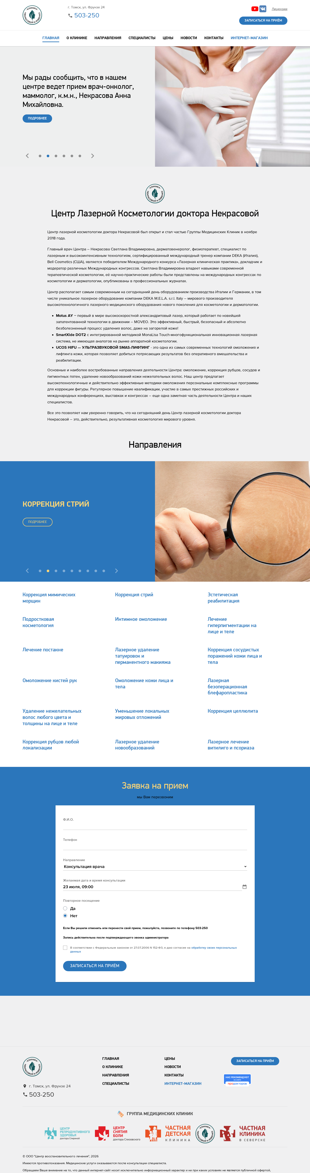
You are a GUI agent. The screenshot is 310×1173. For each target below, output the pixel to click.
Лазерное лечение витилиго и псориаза (231, 745)
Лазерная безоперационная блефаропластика (227, 687)
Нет (73, 915)
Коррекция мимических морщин (49, 598)
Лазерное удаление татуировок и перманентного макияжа (142, 656)
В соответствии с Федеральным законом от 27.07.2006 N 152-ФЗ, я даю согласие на (153, 949)
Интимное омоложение (141, 619)
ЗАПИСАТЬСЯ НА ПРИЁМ (94, 966)
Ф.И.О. (68, 819)
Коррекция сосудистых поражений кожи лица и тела (235, 656)
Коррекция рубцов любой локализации (51, 745)
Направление (74, 860)
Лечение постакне (43, 650)
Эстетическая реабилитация (223, 598)
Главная (110, 1059)
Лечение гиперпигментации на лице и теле (232, 626)
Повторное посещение (81, 900)
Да (73, 908)
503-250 (86, 15)
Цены (169, 1059)
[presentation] (27, 156)
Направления (115, 1075)
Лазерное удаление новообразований (137, 745)
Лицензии (279, 9)
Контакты (174, 1075)
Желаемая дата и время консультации (94, 880)
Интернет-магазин (183, 1084)
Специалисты (115, 1084)
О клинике (112, 1067)
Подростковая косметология (38, 622)
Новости (172, 1067)
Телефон (70, 840)
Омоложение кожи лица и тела (144, 684)
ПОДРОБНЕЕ (37, 118)
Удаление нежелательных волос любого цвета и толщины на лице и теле (52, 717)
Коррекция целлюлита (233, 711)
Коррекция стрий (134, 595)
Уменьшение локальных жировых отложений (142, 714)
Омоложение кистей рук (50, 680)
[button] (40, 156)
